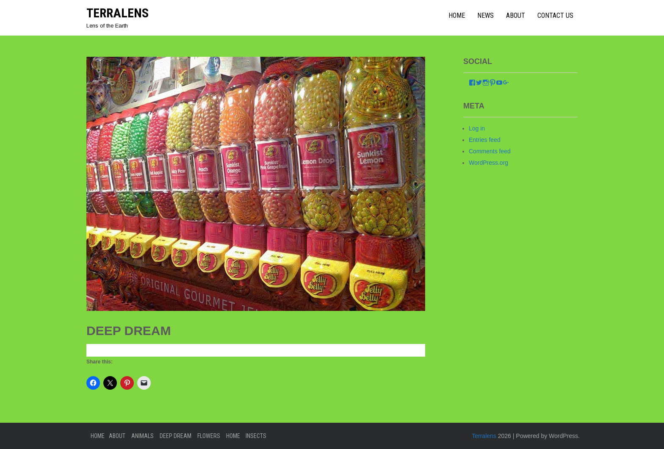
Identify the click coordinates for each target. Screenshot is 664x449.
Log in (477, 128)
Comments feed (490, 151)
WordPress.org (488, 162)
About (515, 15)
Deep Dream (175, 435)
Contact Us (555, 15)
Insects (256, 435)
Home (98, 435)
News (485, 15)
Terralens (117, 13)
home (456, 15)
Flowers (208, 435)
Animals (142, 435)
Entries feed (485, 139)
